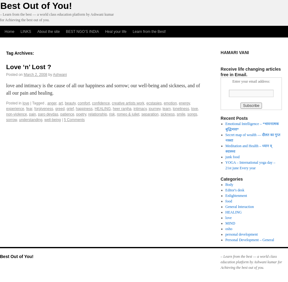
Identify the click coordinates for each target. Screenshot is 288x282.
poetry (81, 114)
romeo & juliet (128, 114)
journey (154, 109)
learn (167, 109)
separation (149, 114)
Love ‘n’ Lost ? (28, 66)
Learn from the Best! (149, 31)
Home (9, 31)
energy (184, 103)
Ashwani (60, 74)
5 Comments (74, 120)
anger (51, 103)
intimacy (140, 109)
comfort (84, 103)
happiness (84, 109)
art (61, 103)
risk (112, 114)
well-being (52, 120)
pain (32, 114)
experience (15, 109)
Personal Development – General (249, 240)
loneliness (181, 109)
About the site (48, 31)
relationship (97, 114)
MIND (230, 223)
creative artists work (128, 103)
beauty (70, 103)
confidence (101, 103)
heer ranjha (122, 109)
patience (67, 114)
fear (29, 109)
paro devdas (48, 114)
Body (229, 184)
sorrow (11, 120)
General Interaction (239, 207)
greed (60, 109)
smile (181, 114)
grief (70, 109)
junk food (232, 157)
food (228, 201)
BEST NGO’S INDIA (82, 31)
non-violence (16, 114)
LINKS (26, 31)
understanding (30, 120)
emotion (170, 103)
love (25, 103)
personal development (241, 234)
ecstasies (154, 103)
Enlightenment (236, 196)
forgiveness (43, 109)
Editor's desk (234, 190)
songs (192, 114)
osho (229, 229)
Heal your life (116, 31)
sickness (168, 114)
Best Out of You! (36, 6)
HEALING (103, 109)
